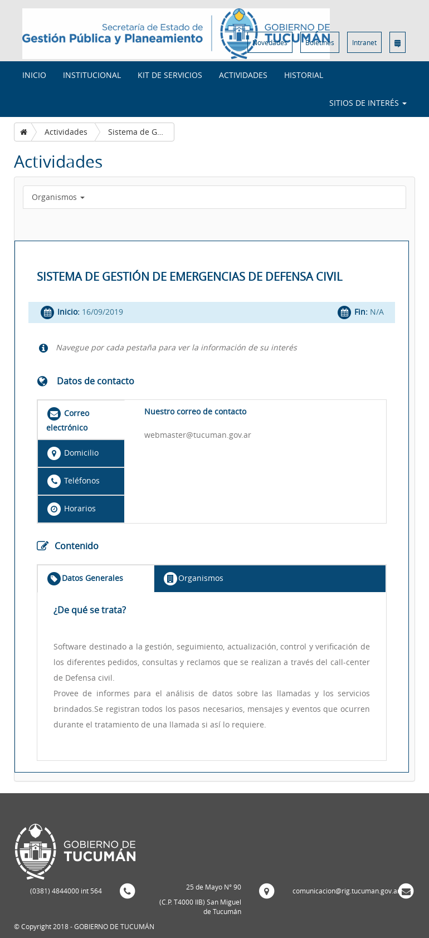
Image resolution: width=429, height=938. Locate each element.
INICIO (34, 75)
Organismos (58, 197)
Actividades (243, 75)
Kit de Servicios (170, 75)
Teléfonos (73, 481)
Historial (303, 75)
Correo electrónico (67, 419)
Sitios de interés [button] (368, 102)
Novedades (269, 42)
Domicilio (72, 453)
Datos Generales (84, 579)
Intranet (364, 42)
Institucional (92, 75)
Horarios (71, 509)
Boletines (319, 42)
